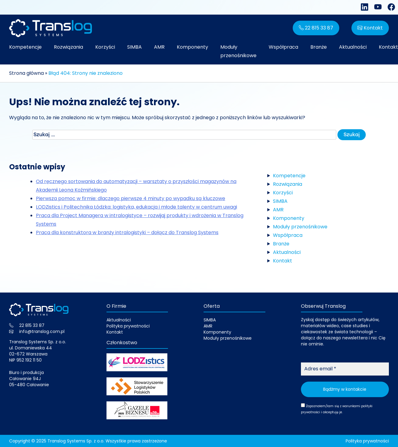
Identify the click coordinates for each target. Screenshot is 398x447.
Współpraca (283, 46)
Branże (318, 46)
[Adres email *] (345, 369)
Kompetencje (25, 46)
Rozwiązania (68, 46)
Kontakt (370, 27)
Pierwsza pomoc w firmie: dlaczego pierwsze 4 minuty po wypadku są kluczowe (130, 198)
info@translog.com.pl (42, 331)
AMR (159, 46)
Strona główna (26, 73)
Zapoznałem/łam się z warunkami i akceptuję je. (336, 408)
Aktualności (353, 46)
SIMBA (134, 46)
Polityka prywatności (128, 326)
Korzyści (105, 46)
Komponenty (192, 46)
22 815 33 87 (316, 27)
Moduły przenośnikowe (238, 51)
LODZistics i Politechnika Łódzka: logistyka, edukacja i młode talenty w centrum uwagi (136, 206)
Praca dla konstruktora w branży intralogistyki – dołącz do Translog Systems (127, 232)
